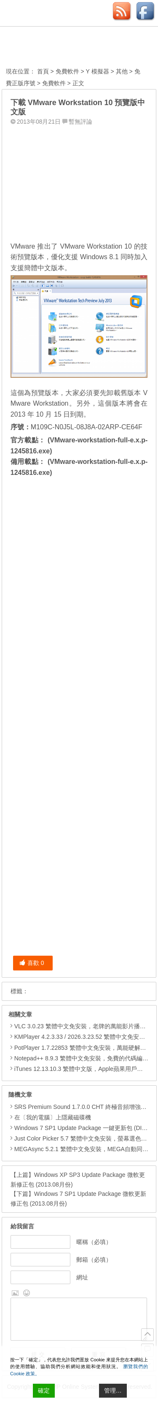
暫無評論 (80, 121)
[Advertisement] (79, 181)
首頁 (43, 71)
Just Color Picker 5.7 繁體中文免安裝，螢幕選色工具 (80, 1138)
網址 (82, 1277)
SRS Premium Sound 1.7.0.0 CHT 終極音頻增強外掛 (80, 1106)
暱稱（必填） (94, 1242)
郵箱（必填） (94, 1259)
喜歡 (31, 962)
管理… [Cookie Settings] (113, 1390)
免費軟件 (67, 71)
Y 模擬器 (97, 71)
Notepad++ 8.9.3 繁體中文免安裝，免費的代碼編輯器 (84, 1058)
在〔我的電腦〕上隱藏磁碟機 (49, 1117)
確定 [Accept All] (44, 1390)
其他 (122, 71)
